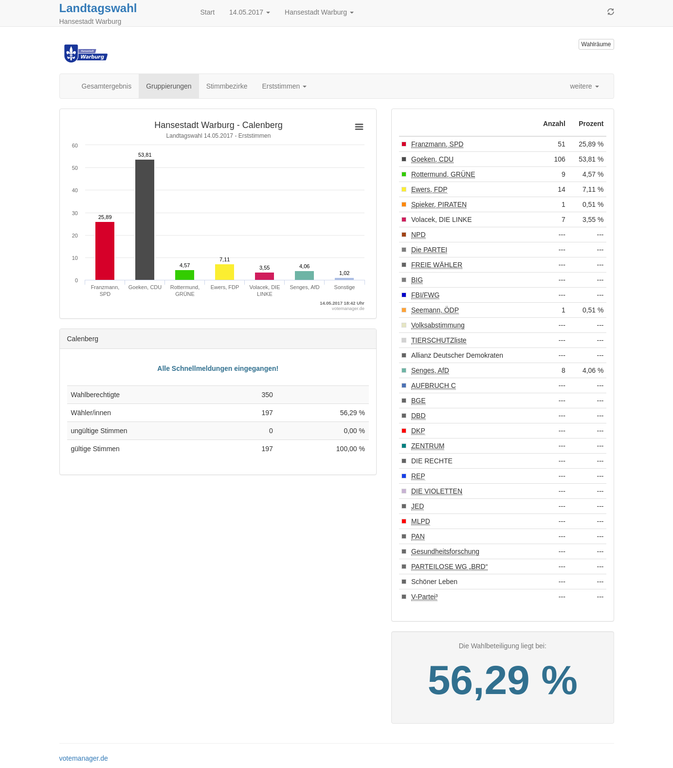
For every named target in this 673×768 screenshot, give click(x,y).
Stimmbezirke (227, 86)
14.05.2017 (249, 12)
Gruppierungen (168, 86)
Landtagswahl (98, 8)
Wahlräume (596, 44)
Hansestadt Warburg (319, 12)
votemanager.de (83, 758)
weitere (584, 86)
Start (207, 12)
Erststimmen (284, 86)
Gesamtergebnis (107, 86)
